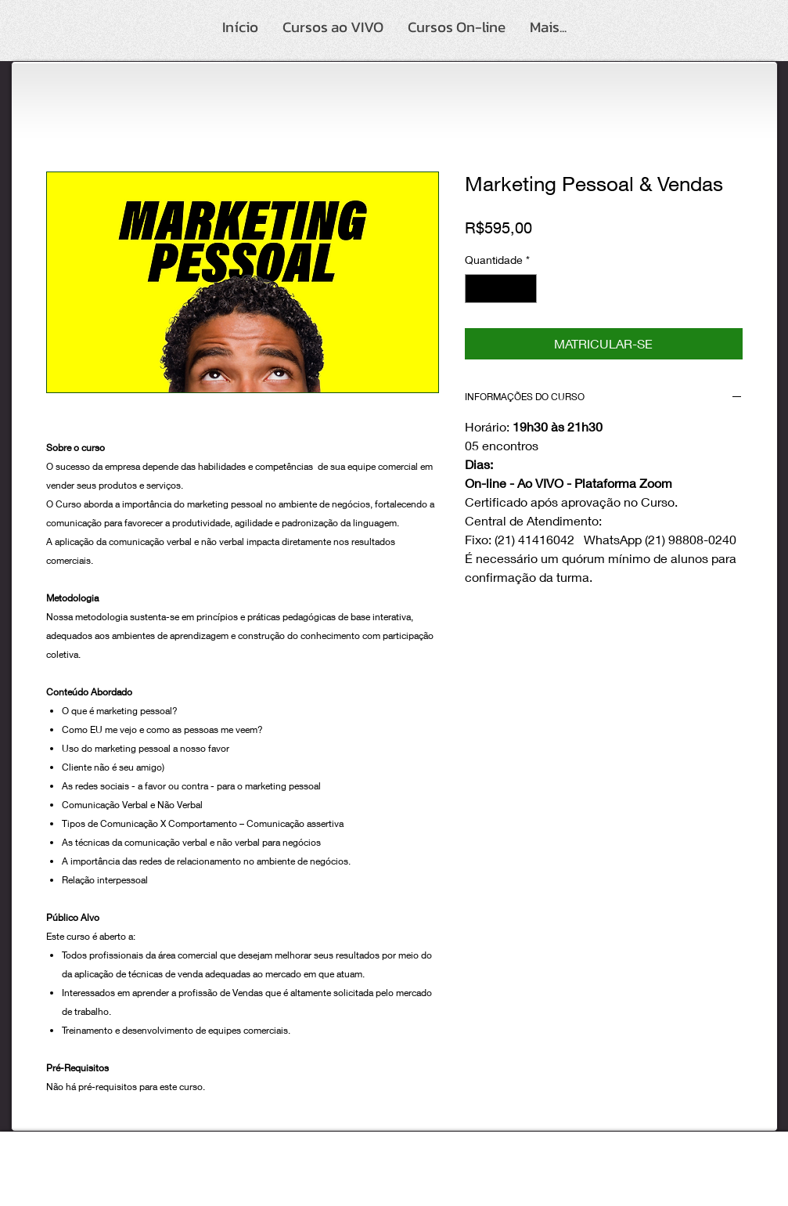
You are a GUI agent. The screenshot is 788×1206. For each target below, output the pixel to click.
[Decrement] (477, 288)
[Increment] (524, 288)
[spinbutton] (501, 288)
